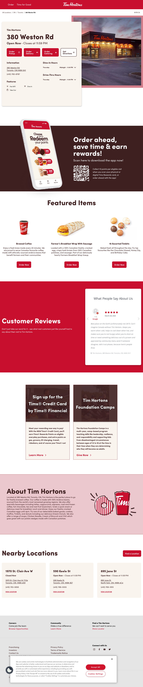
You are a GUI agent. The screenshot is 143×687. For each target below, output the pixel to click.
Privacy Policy (57, 647)
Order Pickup (14, 52)
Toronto (20, 12)
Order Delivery (32, 52)
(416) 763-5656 (12, 587)
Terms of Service (58, 650)
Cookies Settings (95, 674)
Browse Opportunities (18, 628)
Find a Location (132, 553)
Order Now (24, 264)
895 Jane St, (112, 581)
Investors (13, 650)
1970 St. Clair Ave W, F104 (17, 581)
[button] (9, 670)
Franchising (14, 647)
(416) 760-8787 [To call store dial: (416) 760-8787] (13, 74)
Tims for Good (24, 4)
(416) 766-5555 (60, 587)
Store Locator (98, 628)
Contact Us (14, 653)
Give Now (84, 454)
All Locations (6, 12)
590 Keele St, (63, 581)
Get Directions (68, 52)
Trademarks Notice (59, 653)
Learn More (37, 454)
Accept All (95, 667)
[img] (110, 649)
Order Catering (50, 52)
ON (14, 12)
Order (11, 4)
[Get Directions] (23, 69)
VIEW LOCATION (11, 592)
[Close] (112, 659)
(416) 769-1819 (107, 587)
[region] (63, 669)
